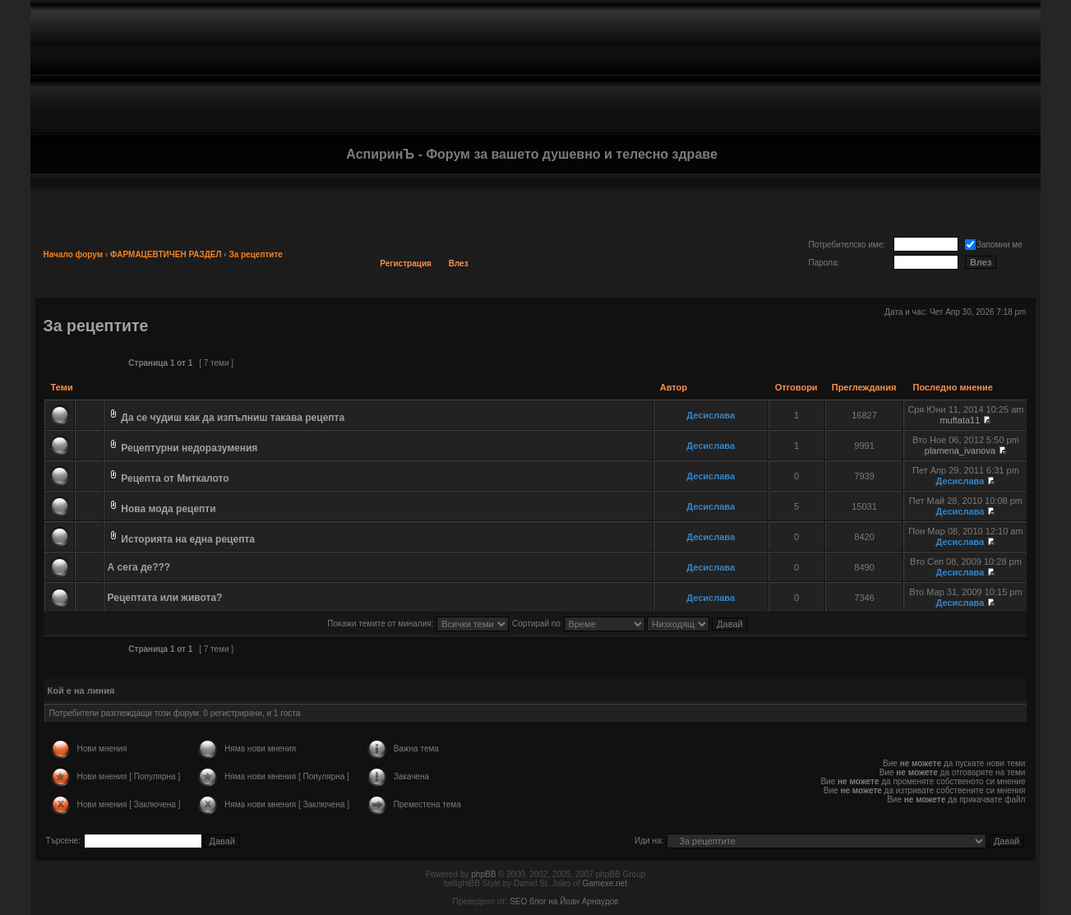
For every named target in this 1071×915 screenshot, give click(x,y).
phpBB (483, 874)
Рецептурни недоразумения (189, 448)
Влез (459, 263)
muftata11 (959, 420)
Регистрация (406, 263)
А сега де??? (139, 567)
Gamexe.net (604, 883)
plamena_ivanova (960, 450)
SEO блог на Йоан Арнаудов (564, 901)
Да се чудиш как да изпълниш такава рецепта (232, 417)
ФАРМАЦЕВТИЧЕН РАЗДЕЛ (166, 254)
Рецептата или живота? (165, 597)
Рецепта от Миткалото (175, 478)
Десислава (710, 415)
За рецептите (256, 254)
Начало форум (74, 254)
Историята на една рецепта (188, 539)
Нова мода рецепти (168, 509)
